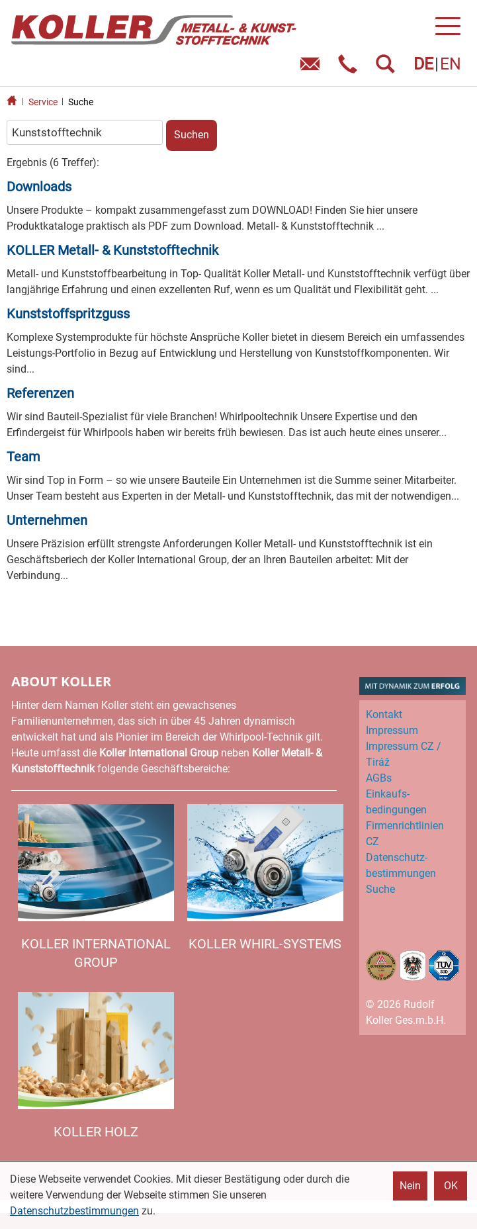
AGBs (379, 778)
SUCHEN (388, 68)
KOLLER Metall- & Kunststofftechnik (112, 250)
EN (450, 63)
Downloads (39, 187)
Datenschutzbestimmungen (74, 1211)
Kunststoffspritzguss (68, 314)
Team (23, 457)
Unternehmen (47, 520)
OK (451, 1185)
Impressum (392, 730)
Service (43, 102)
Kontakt (384, 714)
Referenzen (40, 393)
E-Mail (312, 68)
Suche (80, 102)
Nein (410, 1185)
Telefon (350, 68)
